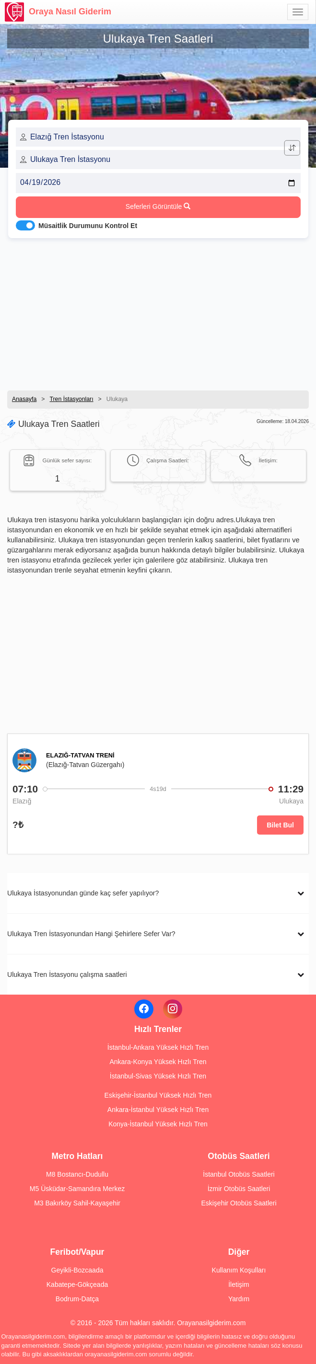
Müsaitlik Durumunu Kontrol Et (87, 225)
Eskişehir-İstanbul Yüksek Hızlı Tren (158, 1095)
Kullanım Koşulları (239, 1270)
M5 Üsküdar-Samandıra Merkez (77, 1188)
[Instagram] (172, 1009)
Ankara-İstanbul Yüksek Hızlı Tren (158, 1109)
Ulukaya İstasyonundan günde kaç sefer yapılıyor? (83, 893)
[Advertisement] (158, 311)
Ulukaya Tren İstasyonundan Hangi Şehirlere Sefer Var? (91, 934)
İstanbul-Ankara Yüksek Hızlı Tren (158, 1047)
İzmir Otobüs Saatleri (239, 1188)
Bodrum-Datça (77, 1299)
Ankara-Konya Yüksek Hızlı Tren (157, 1062)
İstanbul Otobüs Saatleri (238, 1174)
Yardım (238, 1299)
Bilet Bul (280, 825)
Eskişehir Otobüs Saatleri (238, 1203)
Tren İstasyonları (71, 399)
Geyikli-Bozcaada (77, 1270)
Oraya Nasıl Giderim (58, 12)
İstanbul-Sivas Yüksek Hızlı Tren (158, 1076)
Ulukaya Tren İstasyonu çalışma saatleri (67, 974)
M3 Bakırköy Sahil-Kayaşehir (77, 1203)
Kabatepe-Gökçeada (77, 1284)
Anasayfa (24, 399)
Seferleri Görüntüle (158, 206)
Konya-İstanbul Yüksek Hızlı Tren (158, 1124)
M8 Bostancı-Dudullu (77, 1174)
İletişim (238, 1284)
